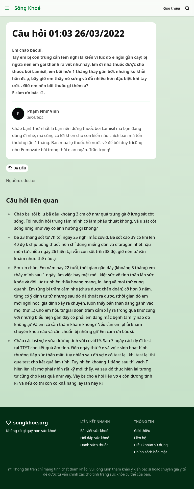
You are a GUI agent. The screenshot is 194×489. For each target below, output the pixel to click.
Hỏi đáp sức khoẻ (94, 437)
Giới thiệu (171, 8)
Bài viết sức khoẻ (94, 430)
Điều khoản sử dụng (151, 444)
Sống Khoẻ (27, 8)
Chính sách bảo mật (150, 451)
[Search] (187, 8)
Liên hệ (140, 437)
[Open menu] (7, 8)
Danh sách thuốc (94, 444)
